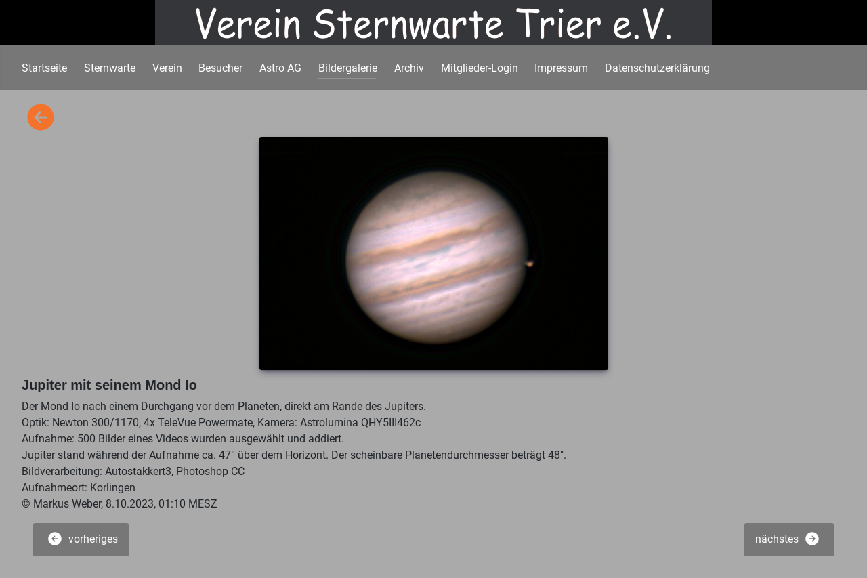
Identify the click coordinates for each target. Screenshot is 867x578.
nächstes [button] (787, 539)
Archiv (409, 68)
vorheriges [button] (82, 539)
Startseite (44, 68)
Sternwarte (109, 68)
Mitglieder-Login (479, 68)
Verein (167, 68)
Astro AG (280, 68)
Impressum (561, 68)
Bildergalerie (347, 68)
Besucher (220, 68)
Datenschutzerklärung (657, 68)
